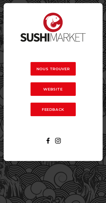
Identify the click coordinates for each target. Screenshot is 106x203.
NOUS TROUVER (53, 69)
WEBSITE (52, 89)
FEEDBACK (53, 109)
